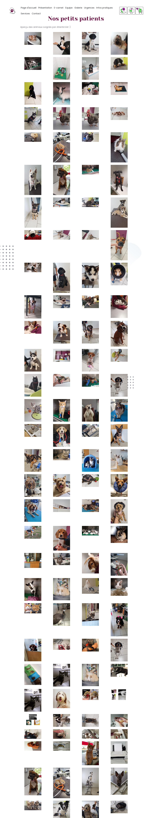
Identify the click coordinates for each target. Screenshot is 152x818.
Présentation (45, 7)
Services (25, 13)
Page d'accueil (28, 7)
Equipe (68, 7)
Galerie (78, 7)
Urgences (89, 7)
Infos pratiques (104, 7)
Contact (36, 13)
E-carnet (58, 7)
